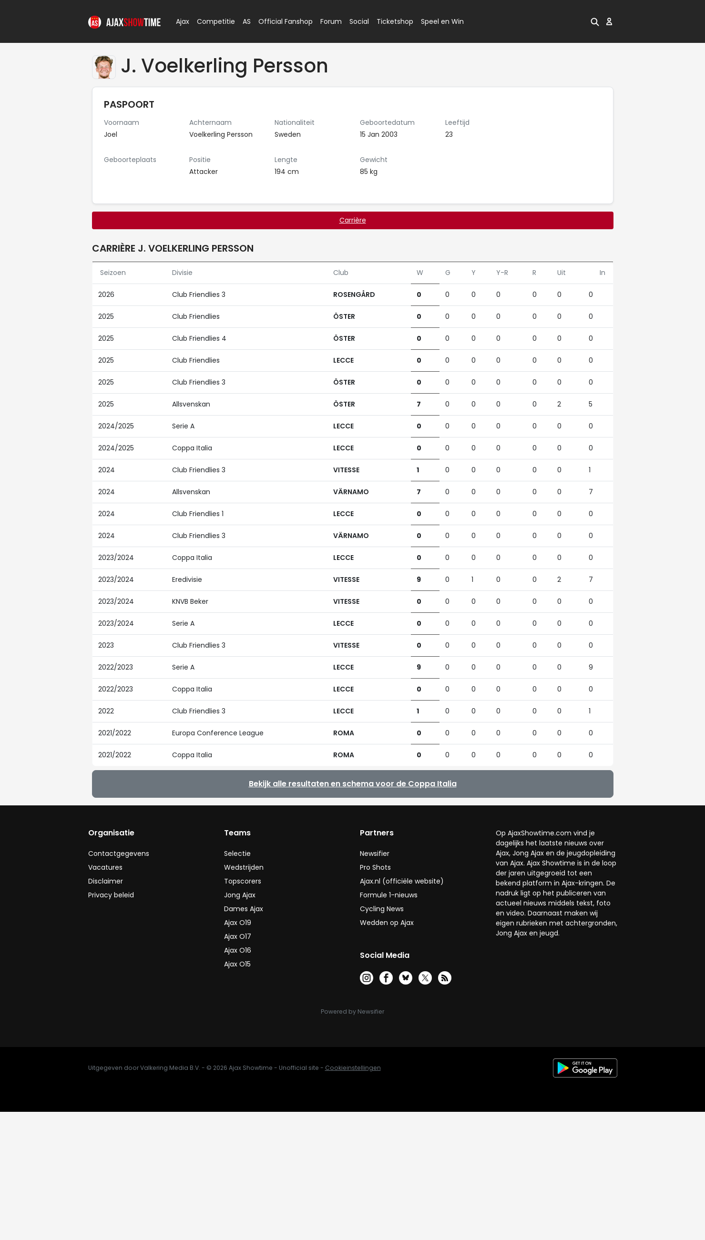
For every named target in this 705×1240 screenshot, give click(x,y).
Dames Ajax (243, 909)
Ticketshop (395, 21)
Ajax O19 (237, 922)
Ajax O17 (237, 936)
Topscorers (242, 881)
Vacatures (105, 867)
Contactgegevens (118, 853)
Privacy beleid (111, 895)
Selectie (237, 853)
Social (357, 21)
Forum (331, 21)
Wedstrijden (244, 867)
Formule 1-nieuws (389, 895)
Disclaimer (105, 881)
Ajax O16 (237, 950)
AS (247, 21)
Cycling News (382, 909)
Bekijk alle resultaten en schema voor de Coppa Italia (353, 783)
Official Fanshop (279, 21)
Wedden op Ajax (387, 922)
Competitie (212, 21)
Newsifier (374, 853)
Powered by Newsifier (352, 1011)
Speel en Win (442, 21)
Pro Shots (375, 867)
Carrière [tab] (352, 220)
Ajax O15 (237, 964)
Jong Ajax (239, 895)
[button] (595, 21)
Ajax (182, 21)
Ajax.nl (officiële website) (402, 881)
